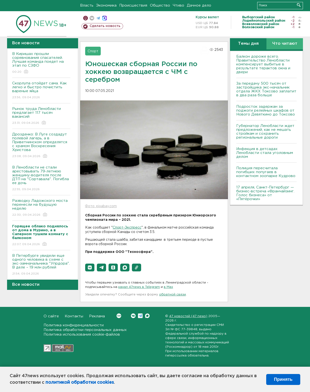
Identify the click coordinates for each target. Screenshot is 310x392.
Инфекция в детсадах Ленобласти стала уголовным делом (264, 152)
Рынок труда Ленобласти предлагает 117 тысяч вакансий (41, 116)
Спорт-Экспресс (127, 227)
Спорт (93, 51)
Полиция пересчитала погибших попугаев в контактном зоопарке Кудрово (265, 172)
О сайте (51, 316)
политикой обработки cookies (80, 382)
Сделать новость (105, 26)
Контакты (74, 316)
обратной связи (172, 294)
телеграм (98, 18)
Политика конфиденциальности (74, 325)
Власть (86, 5)
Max (147, 315)
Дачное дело (199, 5)
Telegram (140, 315)
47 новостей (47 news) (188, 316)
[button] (89, 267)
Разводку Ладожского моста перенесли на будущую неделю (41, 208)
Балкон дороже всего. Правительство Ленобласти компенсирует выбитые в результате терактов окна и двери (263, 64)
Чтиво (178, 5)
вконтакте (92, 18)
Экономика (106, 5)
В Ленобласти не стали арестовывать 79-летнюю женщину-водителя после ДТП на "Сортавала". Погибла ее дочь (41, 178)
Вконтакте (119, 315)
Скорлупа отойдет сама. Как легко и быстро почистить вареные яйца (41, 90)
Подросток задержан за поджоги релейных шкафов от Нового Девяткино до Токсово (265, 110)
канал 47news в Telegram (139, 287)
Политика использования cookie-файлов (82, 334)
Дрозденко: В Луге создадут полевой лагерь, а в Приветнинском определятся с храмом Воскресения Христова (41, 145)
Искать (299, 5)
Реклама (97, 316)
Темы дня (248, 43)
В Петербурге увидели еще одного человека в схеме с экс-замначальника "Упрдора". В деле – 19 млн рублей (41, 265)
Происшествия (133, 5)
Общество (160, 5)
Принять (283, 379)
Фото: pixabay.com (101, 206)
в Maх (168, 287)
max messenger (104, 18)
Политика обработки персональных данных (85, 329)
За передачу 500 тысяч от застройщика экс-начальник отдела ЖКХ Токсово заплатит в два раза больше (266, 89)
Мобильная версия (85, 18)
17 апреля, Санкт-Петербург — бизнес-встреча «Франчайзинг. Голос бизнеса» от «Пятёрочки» (265, 193)
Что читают (284, 43)
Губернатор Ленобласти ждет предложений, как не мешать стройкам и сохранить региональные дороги (265, 131)
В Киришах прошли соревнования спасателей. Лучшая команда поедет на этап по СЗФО (41, 63)
